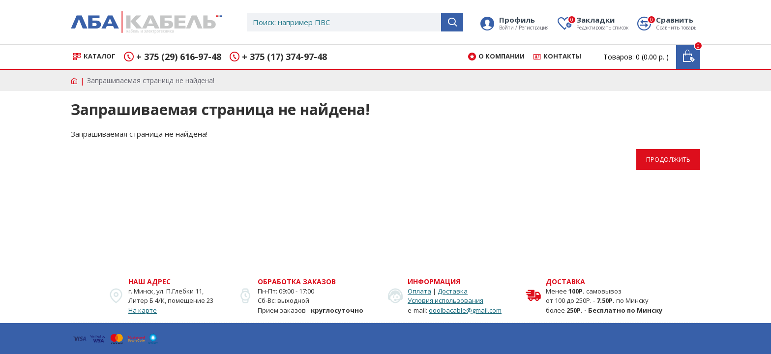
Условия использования (445, 300)
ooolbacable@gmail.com (465, 310)
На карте (142, 310)
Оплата (419, 291)
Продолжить (668, 159)
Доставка (453, 291)
